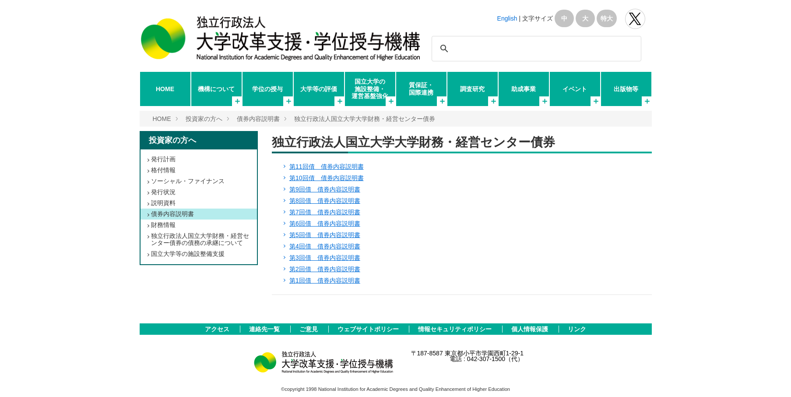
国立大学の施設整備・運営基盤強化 (370, 88)
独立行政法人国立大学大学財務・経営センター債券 (364, 118)
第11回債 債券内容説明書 (326, 166)
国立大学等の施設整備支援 (188, 253)
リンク (577, 329)
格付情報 (163, 170)
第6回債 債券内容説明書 (324, 223)
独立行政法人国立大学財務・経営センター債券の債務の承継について (200, 239)
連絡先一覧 (265, 329)
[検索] (535, 48)
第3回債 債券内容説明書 (324, 257)
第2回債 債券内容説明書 (324, 269)
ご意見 (309, 329)
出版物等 (626, 88)
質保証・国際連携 (421, 89)
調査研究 (472, 88)
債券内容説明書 (258, 118)
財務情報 (163, 224)
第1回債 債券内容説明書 (324, 280)
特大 (607, 18)
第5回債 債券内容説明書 (324, 234)
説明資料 (163, 202)
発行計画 (163, 159)
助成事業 (523, 88)
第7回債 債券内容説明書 (324, 212)
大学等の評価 (318, 88)
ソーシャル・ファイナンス (188, 180)
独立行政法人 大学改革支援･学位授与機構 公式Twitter (635, 19)
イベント (574, 88)
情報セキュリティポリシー (455, 329)
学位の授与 (267, 88)
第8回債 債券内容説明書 (324, 200)
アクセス (218, 329)
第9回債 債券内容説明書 (324, 189)
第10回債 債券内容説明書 (326, 177)
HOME (165, 88)
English (507, 18)
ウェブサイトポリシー (369, 329)
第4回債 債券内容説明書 (324, 246)
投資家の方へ (204, 118)
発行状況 (163, 191)
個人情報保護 (530, 329)
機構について (216, 88)
